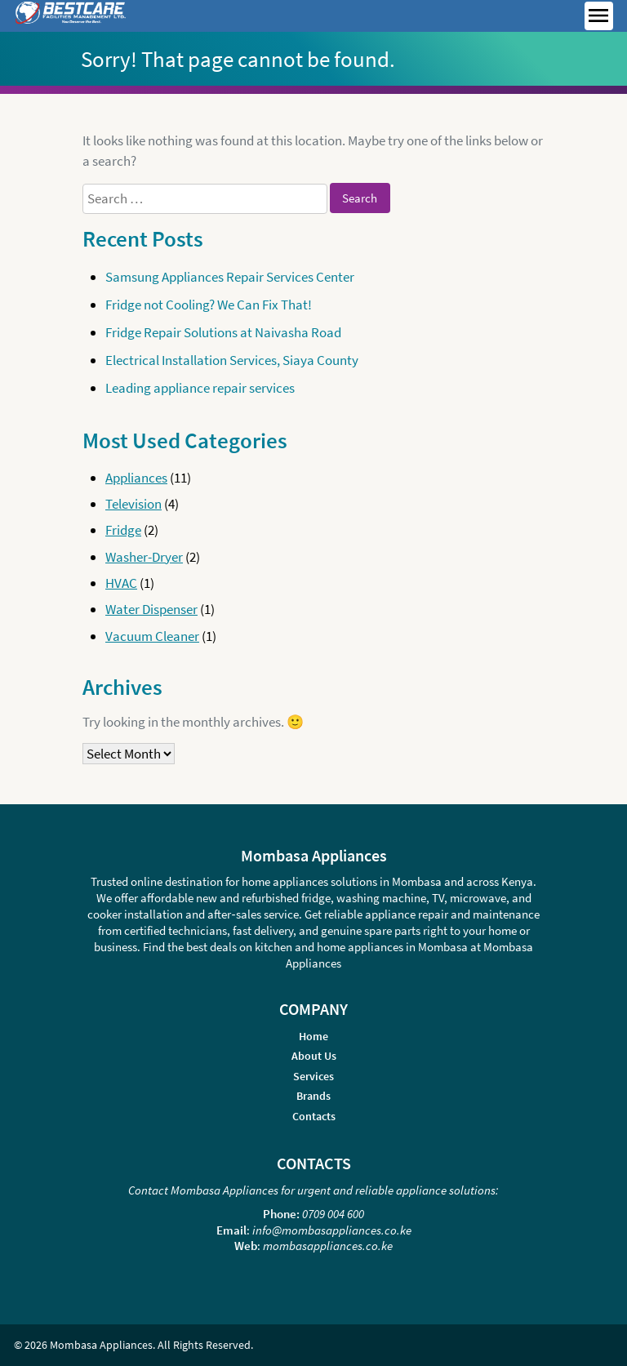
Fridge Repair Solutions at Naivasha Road (223, 332)
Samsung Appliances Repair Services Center (229, 277)
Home (313, 1036)
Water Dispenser (151, 609)
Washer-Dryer (144, 557)
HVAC (121, 583)
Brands (313, 1096)
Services (313, 1076)
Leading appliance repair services (200, 388)
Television (133, 504)
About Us (313, 1056)
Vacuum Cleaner (152, 636)
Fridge (123, 530)
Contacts (314, 1117)
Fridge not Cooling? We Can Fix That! (208, 305)
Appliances (136, 478)
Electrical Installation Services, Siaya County (231, 360)
